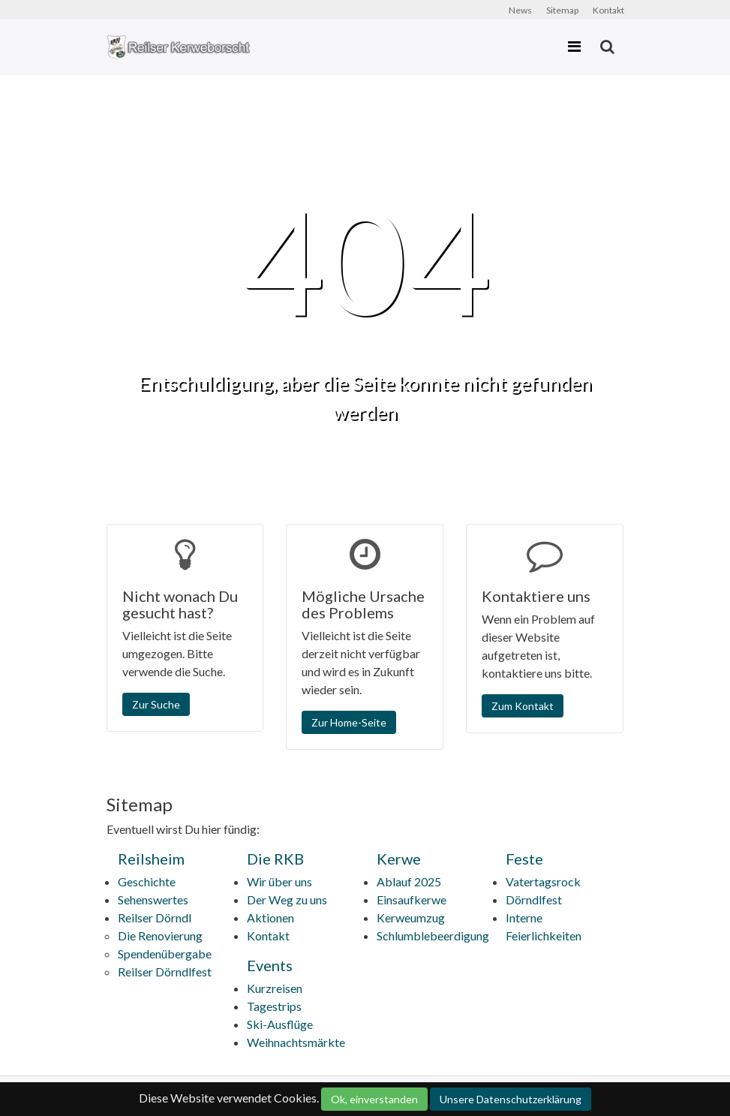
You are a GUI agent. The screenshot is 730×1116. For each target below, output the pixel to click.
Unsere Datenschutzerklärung (510, 1099)
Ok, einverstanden (374, 1099)
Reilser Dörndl (154, 917)
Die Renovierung (160, 935)
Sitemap (562, 10)
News (520, 10)
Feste (524, 859)
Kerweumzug (411, 917)
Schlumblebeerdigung (433, 935)
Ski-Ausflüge (280, 1024)
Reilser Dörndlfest (165, 971)
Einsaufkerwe (411, 899)
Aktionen (270, 917)
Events (270, 965)
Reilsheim (151, 859)
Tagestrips (274, 1006)
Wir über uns (279, 881)
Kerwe (399, 859)
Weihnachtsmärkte (296, 1042)
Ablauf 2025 (409, 881)
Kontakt (608, 10)
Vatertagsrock (543, 881)
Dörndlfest (534, 899)
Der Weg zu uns (287, 899)
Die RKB (275, 859)
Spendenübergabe (165, 953)
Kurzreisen (274, 988)
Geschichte (147, 881)
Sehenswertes (153, 899)
